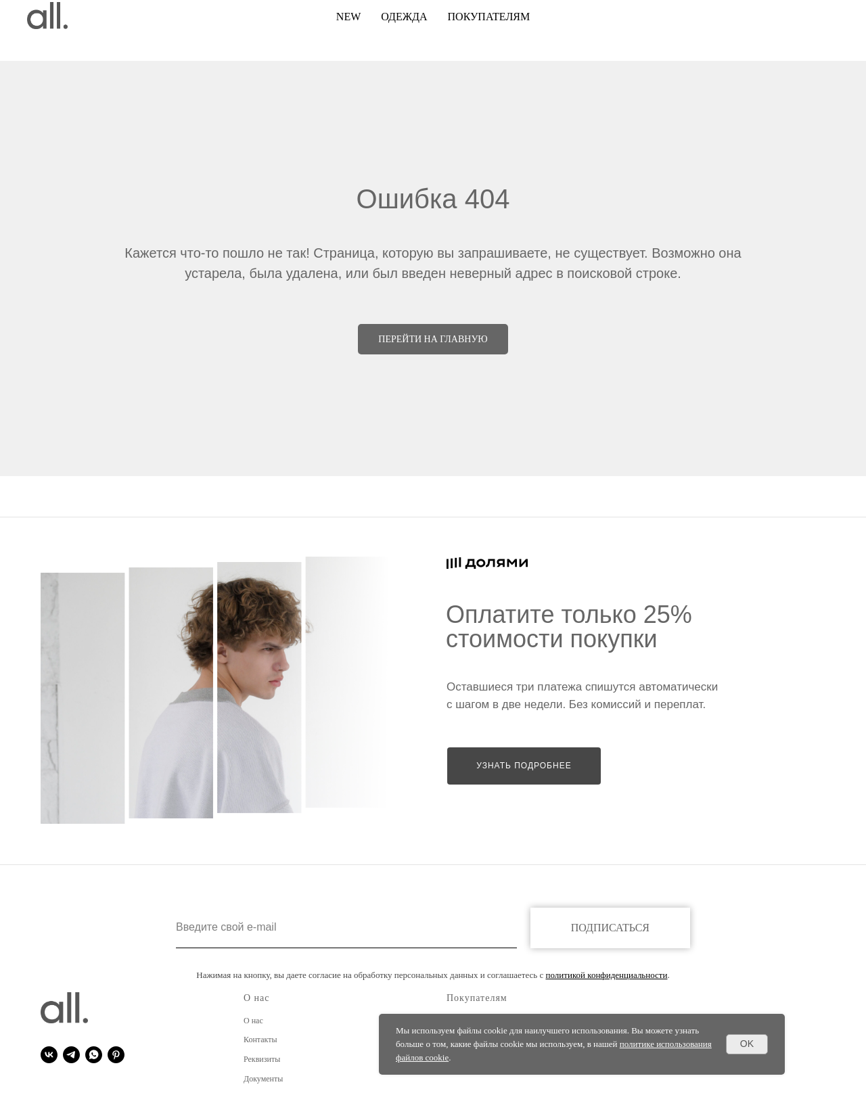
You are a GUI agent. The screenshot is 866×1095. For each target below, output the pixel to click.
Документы (263, 1079)
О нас (253, 1020)
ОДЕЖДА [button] (404, 16)
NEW (348, 16)
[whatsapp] (93, 1054)
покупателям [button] (489, 16)
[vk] (49, 1054)
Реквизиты (262, 1059)
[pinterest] (116, 1054)
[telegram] (71, 1054)
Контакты (260, 1039)
